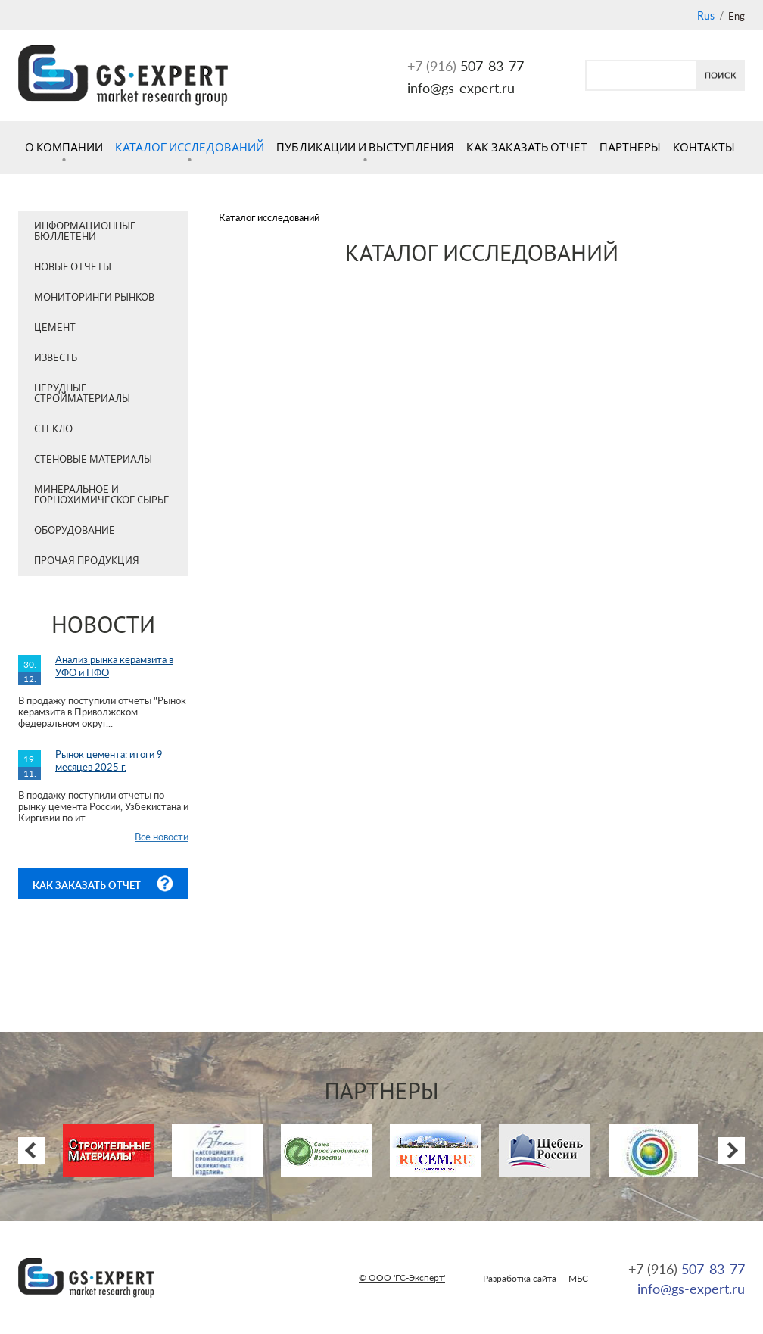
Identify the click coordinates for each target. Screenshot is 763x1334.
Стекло (53, 428)
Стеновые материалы (93, 459)
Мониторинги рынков (94, 297)
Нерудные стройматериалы (82, 393)
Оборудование (74, 530)
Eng (736, 16)
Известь (55, 357)
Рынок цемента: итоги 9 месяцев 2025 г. (109, 760)
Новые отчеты (72, 266)
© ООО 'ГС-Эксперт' (402, 1277)
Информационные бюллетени (85, 231)
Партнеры (630, 147)
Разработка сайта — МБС (535, 1278)
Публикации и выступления (365, 147)
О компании (64, 147)
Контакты (704, 147)
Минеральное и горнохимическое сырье (102, 494)
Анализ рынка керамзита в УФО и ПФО (114, 665)
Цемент (55, 327)
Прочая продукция (86, 560)
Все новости (161, 837)
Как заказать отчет (526, 147)
